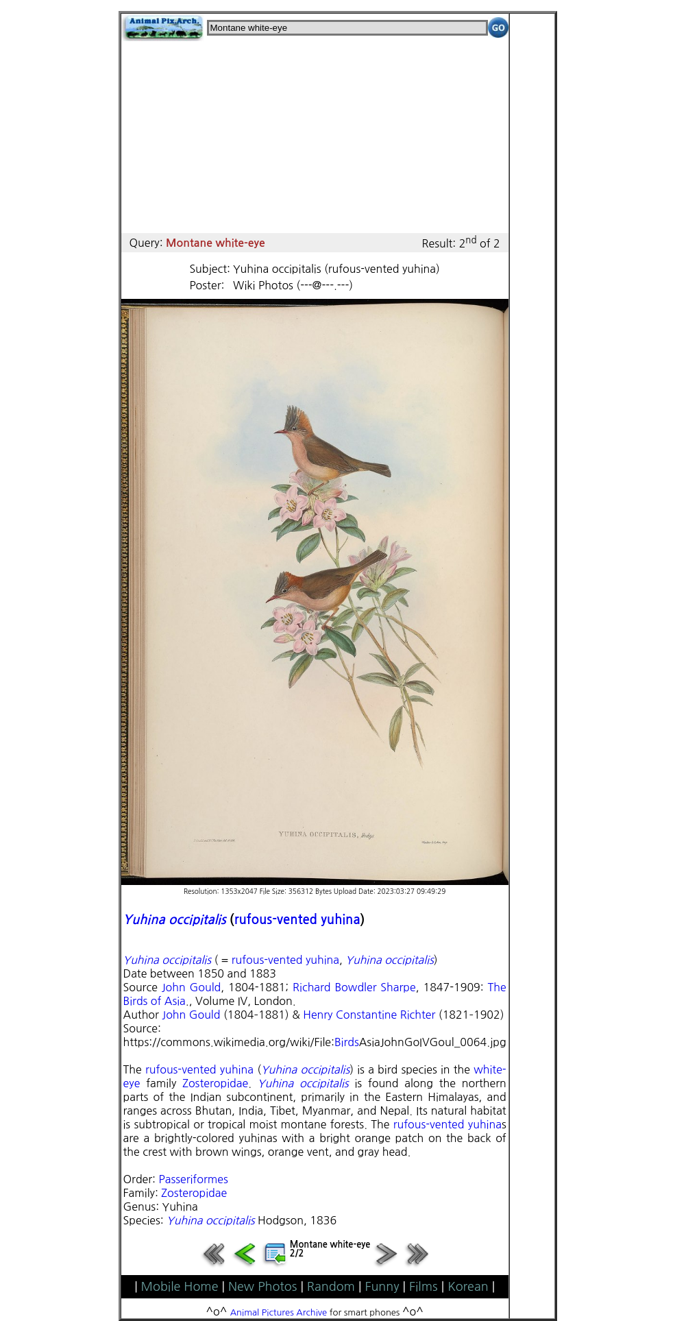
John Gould (191, 987)
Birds (346, 1042)
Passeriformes (193, 1179)
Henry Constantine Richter (369, 1014)
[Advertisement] (314, 137)
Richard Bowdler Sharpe (354, 987)
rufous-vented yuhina (297, 919)
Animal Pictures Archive (279, 1312)
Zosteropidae (215, 1083)
